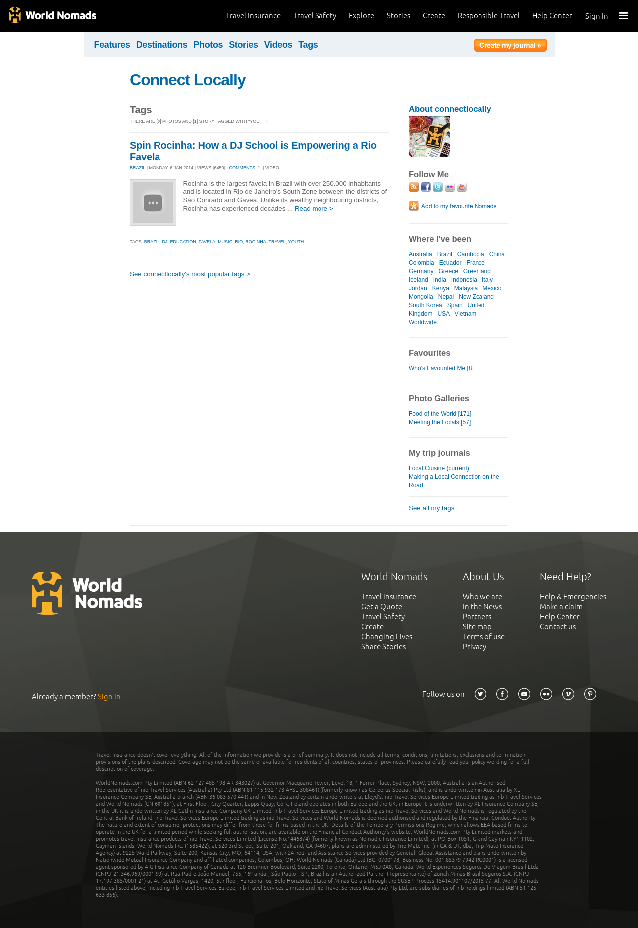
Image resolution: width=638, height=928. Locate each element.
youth (296, 241)
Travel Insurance (253, 15)
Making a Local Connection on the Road (454, 481)
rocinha (255, 241)
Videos (278, 45)
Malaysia (466, 288)
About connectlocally (450, 109)
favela (207, 241)
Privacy (474, 646)
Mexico (491, 288)
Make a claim (561, 606)
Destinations (162, 45)
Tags (308, 45)
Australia (420, 254)
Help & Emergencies (573, 596)
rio (239, 241)
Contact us (558, 626)
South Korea (425, 305)
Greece (448, 271)
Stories (398, 15)
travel (277, 241)
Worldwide (423, 322)
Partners (477, 616)
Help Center (552, 15)
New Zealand (476, 296)
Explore (361, 15)
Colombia (421, 262)
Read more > (314, 208)
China (497, 254)
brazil (152, 241)
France (476, 262)
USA (443, 313)
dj (164, 241)
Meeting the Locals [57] (440, 422)
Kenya (440, 288)
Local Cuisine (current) (439, 468)
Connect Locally (188, 80)
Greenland (477, 271)
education (183, 241)
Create (434, 15)
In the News (482, 606)
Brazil (444, 254)
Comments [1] (245, 167)
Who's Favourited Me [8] (441, 368)
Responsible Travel (489, 15)
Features (112, 45)
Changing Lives (386, 636)
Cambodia (470, 254)
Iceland (418, 279)
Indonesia (464, 279)
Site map (477, 626)
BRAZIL (137, 167)
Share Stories (383, 646)
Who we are (482, 596)
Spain (455, 305)
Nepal (446, 296)
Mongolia (421, 296)
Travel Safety (314, 15)
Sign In (596, 16)
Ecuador (450, 262)
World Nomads (52, 16)
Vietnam (466, 313)
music (225, 241)
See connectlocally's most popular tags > (190, 274)
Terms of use (484, 636)
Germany (421, 271)
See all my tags (431, 508)
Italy (487, 279)
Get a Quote (381, 606)
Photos (208, 45)
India (439, 279)
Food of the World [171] (440, 413)
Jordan (418, 288)
